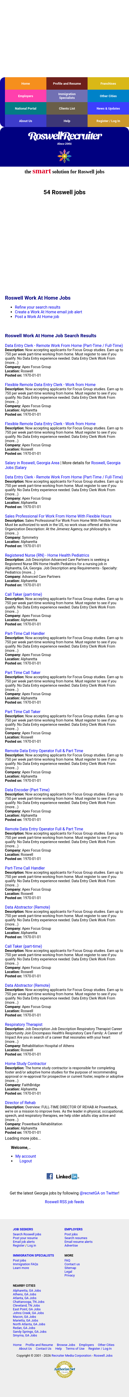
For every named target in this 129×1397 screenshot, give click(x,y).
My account (25, 1156)
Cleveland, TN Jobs (26, 1305)
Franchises (108, 83)
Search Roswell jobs (27, 1234)
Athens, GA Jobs (24, 1294)
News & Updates (108, 108)
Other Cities (108, 96)
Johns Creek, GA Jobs (28, 1313)
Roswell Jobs (103, 1355)
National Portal (25, 108)
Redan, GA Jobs (24, 1328)
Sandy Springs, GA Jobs (29, 1331)
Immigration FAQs (25, 1264)
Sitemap (70, 1268)
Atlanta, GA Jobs (24, 1298)
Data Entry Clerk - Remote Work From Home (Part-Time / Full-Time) (64, 345)
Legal (68, 1271)
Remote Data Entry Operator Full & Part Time (44, 750)
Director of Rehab (20, 1102)
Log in (32, 1245)
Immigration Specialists (67, 96)
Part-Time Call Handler (25, 633)
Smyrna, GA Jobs (25, 1335)
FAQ (67, 1260)
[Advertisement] (64, 38)
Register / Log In (108, 121)
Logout (26, 1161)
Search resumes (75, 1238)
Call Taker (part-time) (23, 594)
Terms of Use (75, 1348)
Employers (25, 96)
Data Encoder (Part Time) (27, 790)
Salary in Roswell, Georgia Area (32, 463)
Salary (21, 467)
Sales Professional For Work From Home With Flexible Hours (58, 516)
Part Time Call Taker (22, 672)
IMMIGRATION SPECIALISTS (33, 1255)
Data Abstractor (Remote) (27, 907)
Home (25, 83)
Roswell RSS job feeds (64, 1201)
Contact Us (43, 1348)
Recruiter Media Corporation (71, 1355)
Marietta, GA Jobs (25, 1320)
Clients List (67, 108)
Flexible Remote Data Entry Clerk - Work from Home (50, 384)
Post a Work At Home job (37, 316)
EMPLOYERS (73, 1229)
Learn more (21, 1268)
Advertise (71, 1245)
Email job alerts (24, 1242)
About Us (25, 121)
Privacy (69, 1275)
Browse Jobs (66, 1345)
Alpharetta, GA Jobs (27, 1290)
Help (67, 121)
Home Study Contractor (25, 1063)
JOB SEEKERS (23, 1229)
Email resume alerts (78, 1242)
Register (19, 1245)
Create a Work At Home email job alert (48, 312)
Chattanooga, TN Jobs (28, 1302)
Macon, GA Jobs (24, 1317)
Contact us (72, 1264)
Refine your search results (37, 307)
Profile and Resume (67, 83)
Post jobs (71, 1234)
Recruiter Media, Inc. (64, 156)
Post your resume (25, 1238)
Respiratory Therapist (23, 1024)
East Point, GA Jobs (27, 1309)
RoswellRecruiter (64, 139)
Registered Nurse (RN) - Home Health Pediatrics (47, 555)
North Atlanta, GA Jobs (29, 1324)
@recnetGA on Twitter (99, 1193)
